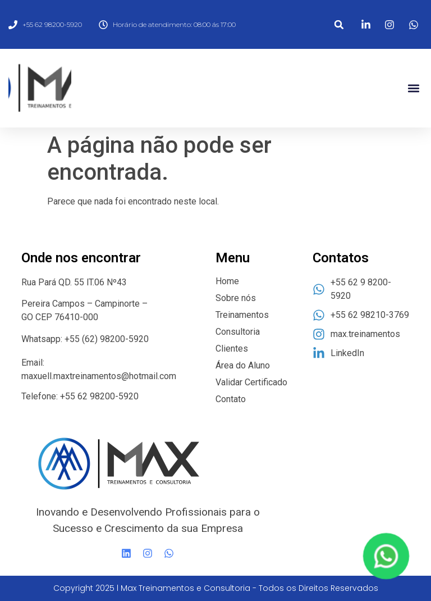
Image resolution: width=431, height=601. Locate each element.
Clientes (232, 348)
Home (227, 281)
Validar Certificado (251, 382)
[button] (339, 24)
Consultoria (238, 331)
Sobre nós (236, 298)
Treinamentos (242, 314)
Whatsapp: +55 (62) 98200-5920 (85, 339)
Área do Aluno (243, 365)
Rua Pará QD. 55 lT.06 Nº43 (75, 282)
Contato (231, 399)
